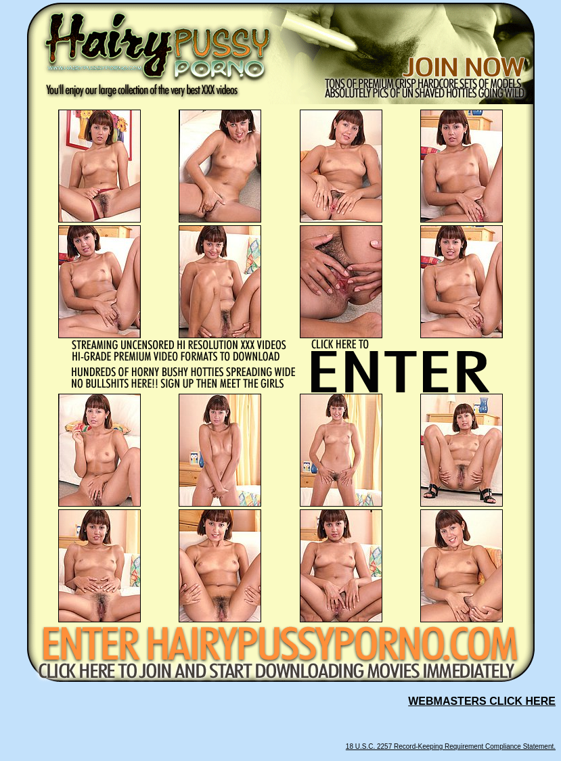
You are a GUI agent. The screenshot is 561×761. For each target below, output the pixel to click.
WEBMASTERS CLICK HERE (482, 701)
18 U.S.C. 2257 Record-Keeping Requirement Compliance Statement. (451, 746)
